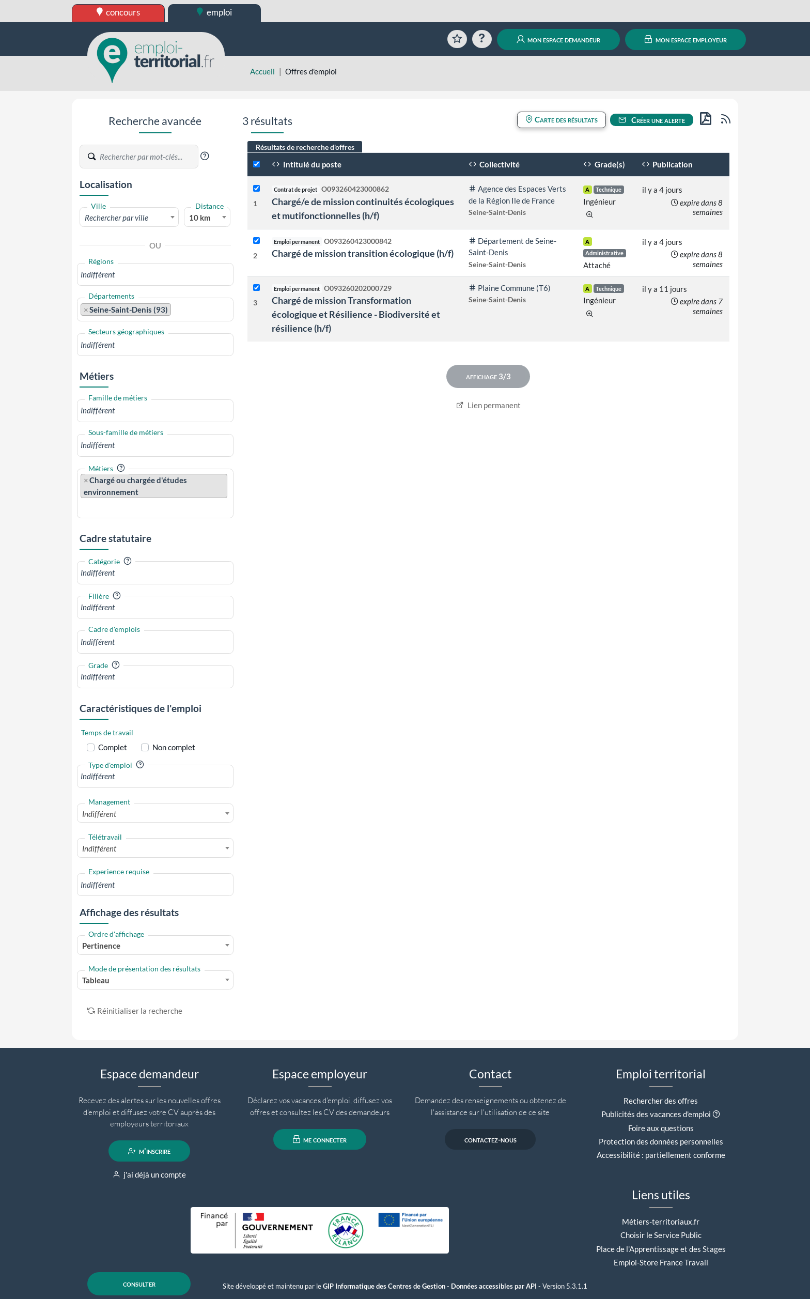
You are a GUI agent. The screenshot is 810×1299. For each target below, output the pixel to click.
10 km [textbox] (200, 217)
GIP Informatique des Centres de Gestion (384, 1286)
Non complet (173, 747)
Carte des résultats (561, 119)
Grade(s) (604, 164)
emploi (214, 12)
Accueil (262, 71)
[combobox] (129, 217)
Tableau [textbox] (96, 980)
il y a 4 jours (662, 189)
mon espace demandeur (559, 39)
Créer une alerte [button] (652, 120)
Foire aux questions (661, 1128)
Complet (112, 747)
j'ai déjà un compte (149, 1174)
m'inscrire (149, 1151)
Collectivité (494, 164)
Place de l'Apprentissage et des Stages (661, 1249)
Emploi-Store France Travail (661, 1262)
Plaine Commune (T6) (510, 287)
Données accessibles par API (494, 1286)
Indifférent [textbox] (99, 813)
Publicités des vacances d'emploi (656, 1114)
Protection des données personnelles (661, 1141)
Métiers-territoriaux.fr (660, 1221)
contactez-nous (490, 1139)
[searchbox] (155, 275)
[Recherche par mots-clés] (148, 156)
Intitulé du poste (306, 164)
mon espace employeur (686, 39)
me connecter (320, 1139)
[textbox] (129, 217)
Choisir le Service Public (661, 1235)
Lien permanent (488, 405)
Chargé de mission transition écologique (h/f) (363, 253)
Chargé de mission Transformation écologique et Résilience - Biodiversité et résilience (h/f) (356, 314)
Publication (667, 164)
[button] (204, 156)
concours (119, 12)
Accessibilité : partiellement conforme (661, 1154)
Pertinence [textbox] (101, 945)
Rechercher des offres (661, 1100)
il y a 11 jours (664, 288)
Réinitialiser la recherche (134, 1010)
